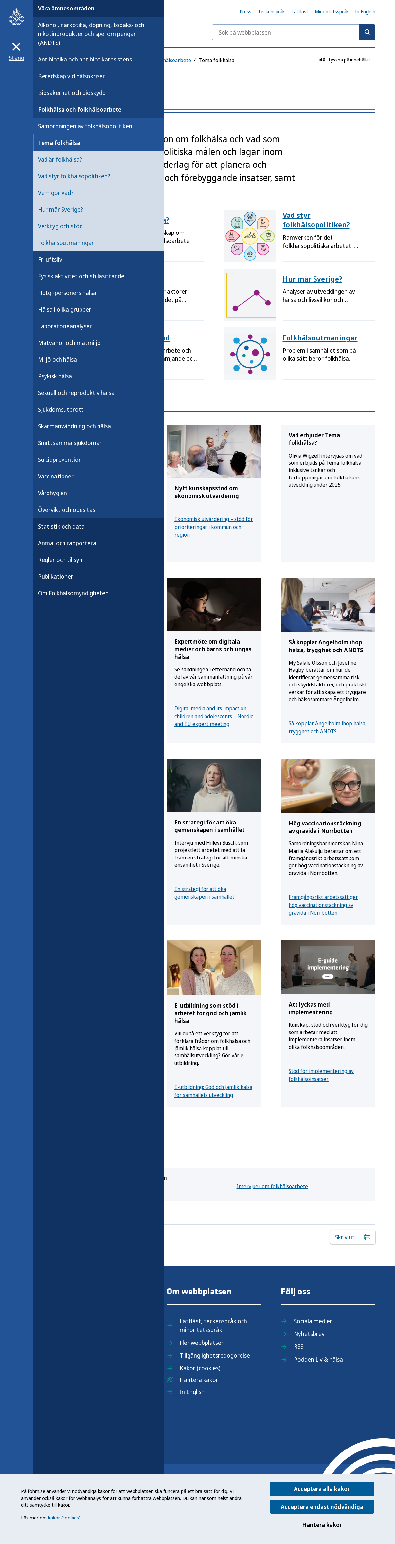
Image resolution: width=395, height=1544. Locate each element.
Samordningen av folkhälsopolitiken (85, 126)
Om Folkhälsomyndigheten (73, 593)
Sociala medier (313, 1321)
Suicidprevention (60, 459)
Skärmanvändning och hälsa (74, 426)
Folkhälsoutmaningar (66, 243)
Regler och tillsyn (60, 560)
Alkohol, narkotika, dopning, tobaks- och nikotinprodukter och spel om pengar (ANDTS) (91, 33)
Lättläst (299, 11)
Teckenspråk (271, 11)
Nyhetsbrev (309, 1334)
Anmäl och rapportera (67, 543)
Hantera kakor (322, 1525)
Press (245, 11)
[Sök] (367, 32)
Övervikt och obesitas (66, 509)
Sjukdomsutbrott (61, 409)
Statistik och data (61, 526)
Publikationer (55, 576)
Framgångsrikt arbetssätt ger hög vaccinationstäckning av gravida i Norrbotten (323, 904)
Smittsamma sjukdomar (70, 443)
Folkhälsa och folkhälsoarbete (79, 109)
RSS (298, 1346)
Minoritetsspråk (332, 11)
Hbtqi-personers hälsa (67, 293)
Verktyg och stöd (60, 226)
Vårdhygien (52, 493)
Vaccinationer (56, 476)
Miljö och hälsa (57, 359)
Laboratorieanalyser (65, 326)
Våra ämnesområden (66, 8)
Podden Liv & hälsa (318, 1359)
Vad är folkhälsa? (60, 159)
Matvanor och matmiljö (69, 343)
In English (365, 11)
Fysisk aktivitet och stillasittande (81, 276)
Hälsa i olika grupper (64, 309)
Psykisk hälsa (55, 376)
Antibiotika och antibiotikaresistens (85, 59)
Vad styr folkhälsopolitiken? (74, 176)
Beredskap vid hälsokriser (71, 76)
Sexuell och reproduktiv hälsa (76, 393)
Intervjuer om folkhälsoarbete (272, 1186)
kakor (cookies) (64, 1517)
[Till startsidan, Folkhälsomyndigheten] (16, 16)
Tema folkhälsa (59, 143)
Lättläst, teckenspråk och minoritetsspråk (213, 1325)
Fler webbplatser (202, 1342)
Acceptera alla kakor (322, 1489)
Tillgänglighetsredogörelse (215, 1355)
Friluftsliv (50, 259)
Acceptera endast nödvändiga (322, 1507)
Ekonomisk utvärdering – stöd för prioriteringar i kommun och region (213, 526)
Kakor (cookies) (200, 1368)
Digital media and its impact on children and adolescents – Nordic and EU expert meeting (213, 716)
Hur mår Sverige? (60, 209)
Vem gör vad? (56, 193)
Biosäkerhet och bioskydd (72, 92)
